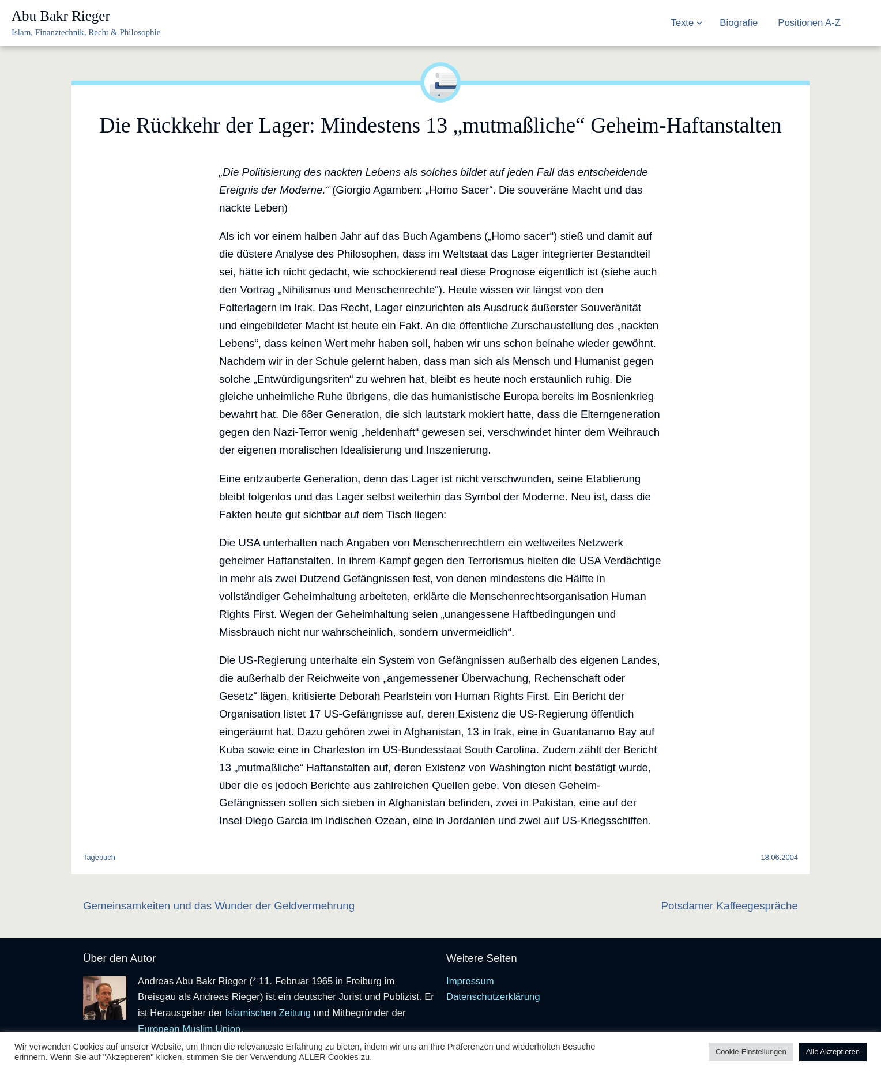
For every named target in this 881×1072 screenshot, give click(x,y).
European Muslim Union (189, 1029)
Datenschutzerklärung (493, 996)
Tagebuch (99, 857)
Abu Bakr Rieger (61, 16)
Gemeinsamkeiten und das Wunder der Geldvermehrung (219, 906)
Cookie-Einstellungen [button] (751, 1051)
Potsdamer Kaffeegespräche (729, 906)
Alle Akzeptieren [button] (833, 1051)
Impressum (470, 981)
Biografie (739, 22)
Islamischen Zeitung (268, 1012)
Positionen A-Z (809, 22)
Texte (682, 22)
